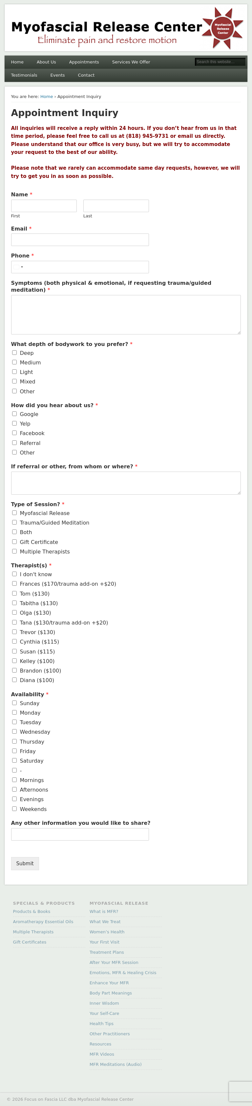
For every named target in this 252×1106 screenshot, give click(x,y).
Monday (30, 713)
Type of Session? (38, 504)
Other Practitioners (110, 1033)
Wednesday (35, 732)
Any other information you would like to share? (81, 823)
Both (26, 532)
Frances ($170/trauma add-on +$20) (68, 584)
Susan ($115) (37, 652)
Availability (30, 694)
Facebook (32, 433)
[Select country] (18, 267)
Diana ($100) (37, 680)
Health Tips (102, 1023)
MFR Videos (102, 1054)
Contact (86, 75)
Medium (30, 362)
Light (26, 372)
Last (87, 215)
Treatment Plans (107, 952)
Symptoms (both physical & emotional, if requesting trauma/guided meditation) (111, 286)
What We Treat (105, 921)
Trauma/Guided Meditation (55, 523)
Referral (30, 443)
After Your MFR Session (114, 962)
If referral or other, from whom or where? (74, 466)
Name (21, 194)
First (15, 215)
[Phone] (80, 267)
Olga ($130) (35, 613)
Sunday (30, 703)
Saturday (32, 761)
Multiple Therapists (45, 552)
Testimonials (24, 75)
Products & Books (32, 911)
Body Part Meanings (111, 993)
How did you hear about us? (54, 405)
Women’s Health (107, 931)
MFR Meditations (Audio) (116, 1064)
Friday (28, 751)
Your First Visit (104, 942)
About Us (46, 62)
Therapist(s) (31, 565)
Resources (100, 1044)
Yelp (25, 424)
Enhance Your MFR (109, 982)
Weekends (33, 809)
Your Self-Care (104, 1013)
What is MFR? (104, 911)
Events (58, 75)
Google (29, 414)
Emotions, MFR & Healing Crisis (123, 972)
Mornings (32, 780)
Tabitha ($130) (39, 603)
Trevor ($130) (37, 632)
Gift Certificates (30, 942)
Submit (25, 864)
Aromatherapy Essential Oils (43, 921)
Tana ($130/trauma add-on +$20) (64, 623)
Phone (22, 256)
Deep (27, 353)
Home (17, 62)
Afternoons (34, 790)
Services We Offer (131, 62)
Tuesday (30, 722)
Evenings (32, 799)
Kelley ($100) (37, 661)
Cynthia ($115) (39, 642)
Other (27, 391)
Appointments (84, 62)
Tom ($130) (35, 594)
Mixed (27, 382)
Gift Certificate (39, 542)
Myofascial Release (45, 513)
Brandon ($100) (40, 671)
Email (21, 229)
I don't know (36, 574)
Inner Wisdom (104, 1003)
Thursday (32, 742)
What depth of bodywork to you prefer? (72, 344)
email (186, 136)
